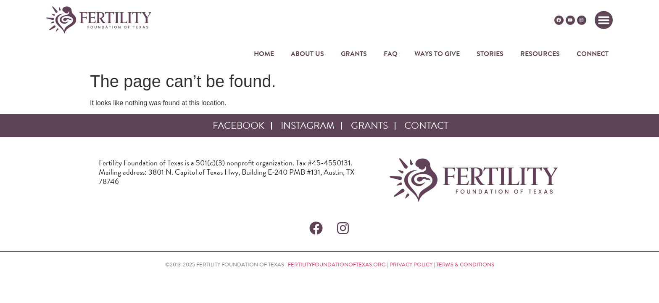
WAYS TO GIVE (437, 54)
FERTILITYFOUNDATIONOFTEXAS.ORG (337, 264)
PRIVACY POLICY (411, 264)
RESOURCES (540, 54)
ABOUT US (307, 54)
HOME (264, 54)
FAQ (391, 54)
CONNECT (593, 54)
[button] (604, 20)
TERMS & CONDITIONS (465, 264)
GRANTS (354, 54)
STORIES (490, 54)
